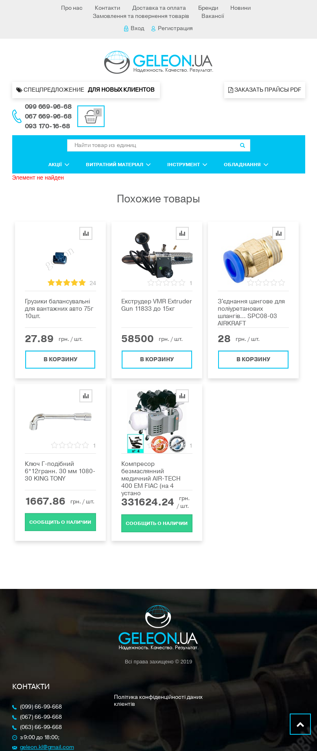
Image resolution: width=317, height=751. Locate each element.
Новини (240, 8)
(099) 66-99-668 (41, 707)
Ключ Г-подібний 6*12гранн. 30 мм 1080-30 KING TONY (60, 471)
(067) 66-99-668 (41, 717)
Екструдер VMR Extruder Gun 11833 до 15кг (156, 305)
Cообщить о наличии (60, 522)
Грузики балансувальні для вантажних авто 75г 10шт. (59, 308)
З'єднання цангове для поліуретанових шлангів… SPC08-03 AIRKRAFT (251, 312)
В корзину (60, 359)
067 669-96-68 (48, 116)
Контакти (107, 8)
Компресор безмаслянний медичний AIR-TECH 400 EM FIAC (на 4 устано (151, 478)
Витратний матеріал (118, 164)
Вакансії (212, 16)
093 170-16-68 (47, 126)
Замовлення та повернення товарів (141, 16)
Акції (59, 164)
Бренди (208, 8)
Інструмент (187, 164)
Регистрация (172, 28)
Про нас (72, 8)
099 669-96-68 (48, 106)
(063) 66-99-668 (41, 727)
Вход (134, 28)
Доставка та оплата (159, 8)
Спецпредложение (86, 90)
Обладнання (246, 164)
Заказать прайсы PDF (264, 90)
